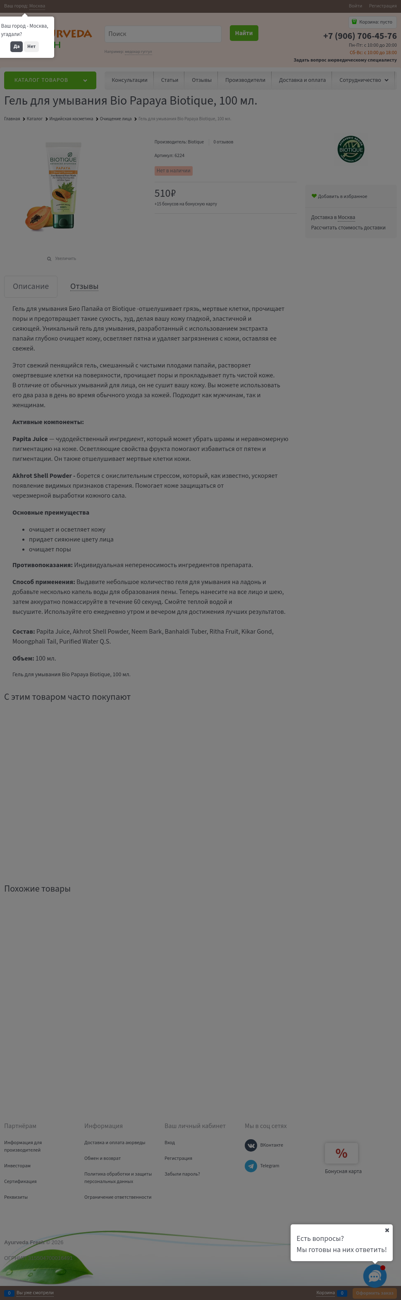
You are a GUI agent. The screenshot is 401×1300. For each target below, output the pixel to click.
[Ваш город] (387, 1230)
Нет (31, 46)
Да (17, 46)
